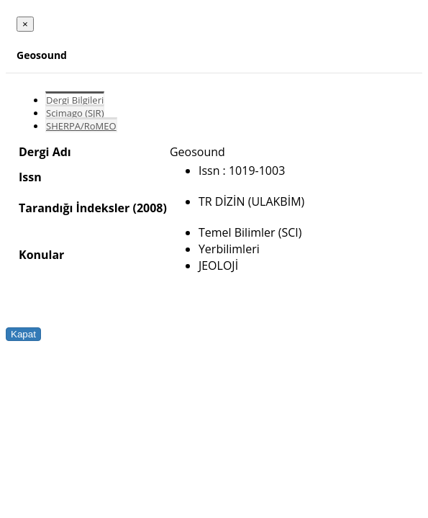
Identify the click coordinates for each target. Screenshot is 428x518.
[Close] (25, 24)
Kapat (23, 334)
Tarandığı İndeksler (74, 208)
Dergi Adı (45, 152)
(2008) (149, 208)
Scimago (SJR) (75, 112)
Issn (30, 177)
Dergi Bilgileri (75, 100)
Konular (41, 255)
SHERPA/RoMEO (81, 125)
